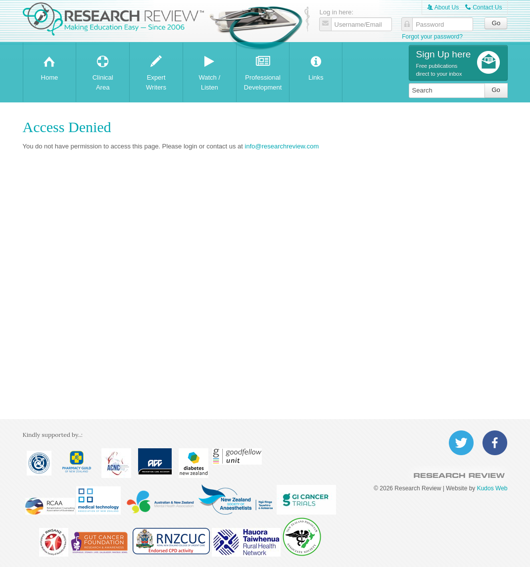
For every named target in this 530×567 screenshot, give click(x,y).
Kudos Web (492, 488)
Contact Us (483, 7)
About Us (443, 7)
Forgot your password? (432, 36)
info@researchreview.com (282, 146)
